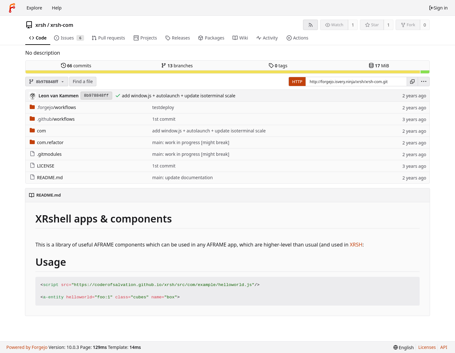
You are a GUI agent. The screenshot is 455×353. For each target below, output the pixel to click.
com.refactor (47, 142)
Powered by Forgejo (26, 347)
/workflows (53, 107)
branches (177, 66)
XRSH (356, 244)
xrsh (40, 25)
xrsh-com (61, 25)
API (443, 347)
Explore (34, 8)
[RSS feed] (310, 25)
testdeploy (163, 107)
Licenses (427, 347)
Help (57, 8)
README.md (46, 177)
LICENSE (42, 166)
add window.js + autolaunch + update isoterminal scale (178, 96)
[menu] (424, 81)
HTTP (297, 81)
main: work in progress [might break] (190, 142)
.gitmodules (46, 154)
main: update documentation (182, 177)
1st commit (163, 119)
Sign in (438, 8)
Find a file (83, 81)
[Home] (12, 8)
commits (76, 66)
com (38, 131)
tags (278, 66)
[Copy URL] (412, 81)
